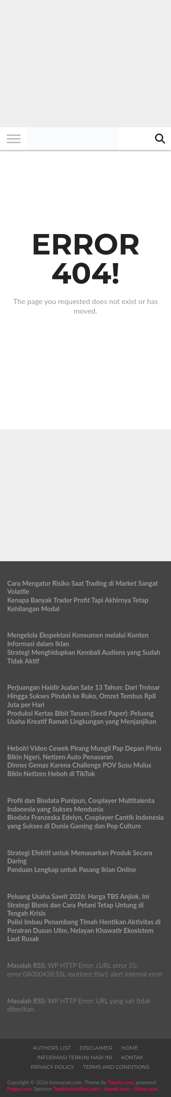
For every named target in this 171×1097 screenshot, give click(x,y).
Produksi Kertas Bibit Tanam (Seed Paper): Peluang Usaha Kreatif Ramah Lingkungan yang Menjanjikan (81, 717)
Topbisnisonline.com (76, 1089)
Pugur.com (19, 1089)
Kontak (132, 1057)
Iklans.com (146, 1089)
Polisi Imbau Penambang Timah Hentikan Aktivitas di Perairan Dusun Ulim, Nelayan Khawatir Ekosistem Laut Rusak (84, 930)
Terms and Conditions (116, 1067)
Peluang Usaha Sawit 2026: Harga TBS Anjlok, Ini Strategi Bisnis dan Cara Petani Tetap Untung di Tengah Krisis (78, 905)
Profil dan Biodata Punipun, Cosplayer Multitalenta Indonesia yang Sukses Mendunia (81, 805)
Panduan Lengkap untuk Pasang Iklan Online (71, 869)
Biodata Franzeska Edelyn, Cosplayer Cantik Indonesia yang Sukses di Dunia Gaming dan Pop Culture (85, 821)
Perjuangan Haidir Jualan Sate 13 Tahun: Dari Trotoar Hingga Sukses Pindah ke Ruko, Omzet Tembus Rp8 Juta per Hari (83, 695)
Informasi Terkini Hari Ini (74, 1057)
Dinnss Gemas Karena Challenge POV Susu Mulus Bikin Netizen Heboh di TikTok (79, 769)
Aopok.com (117, 1089)
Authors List (52, 1048)
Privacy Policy (52, 1067)
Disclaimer (96, 1048)
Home (129, 1048)
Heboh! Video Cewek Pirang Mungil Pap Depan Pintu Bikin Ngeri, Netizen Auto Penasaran (84, 752)
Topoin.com (121, 1082)
